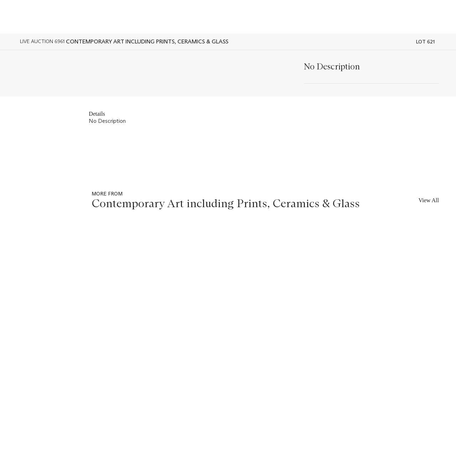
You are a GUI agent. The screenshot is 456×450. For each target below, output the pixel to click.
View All (429, 200)
